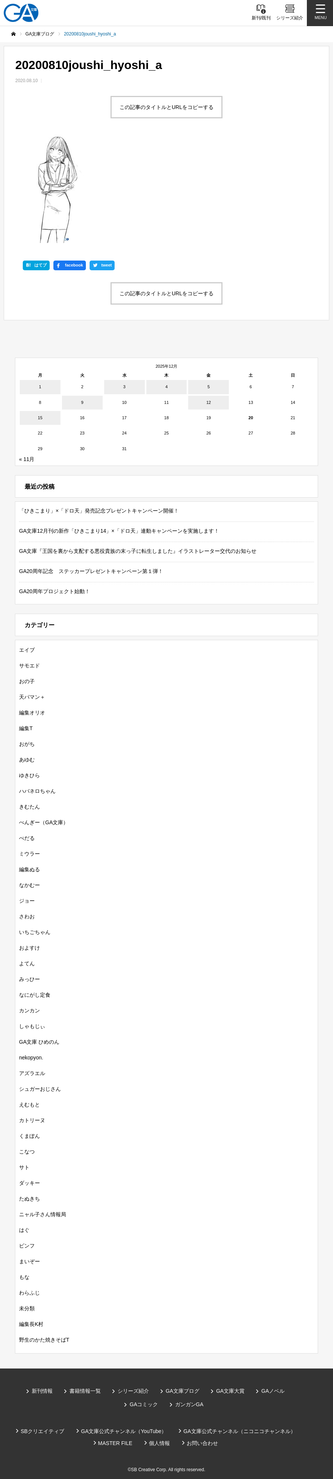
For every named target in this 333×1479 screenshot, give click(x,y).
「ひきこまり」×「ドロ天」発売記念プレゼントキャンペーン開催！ (99, 511)
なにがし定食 (34, 995)
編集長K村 (31, 1324)
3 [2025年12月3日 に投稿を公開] (124, 386)
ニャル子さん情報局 (42, 1214)
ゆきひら (29, 775)
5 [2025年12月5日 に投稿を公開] (209, 386)
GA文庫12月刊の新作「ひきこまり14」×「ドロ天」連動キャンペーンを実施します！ (119, 531)
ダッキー (29, 1183)
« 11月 (26, 459)
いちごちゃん (34, 932)
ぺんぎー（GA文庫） (43, 822)
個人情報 (159, 1443)
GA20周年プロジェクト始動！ (54, 591)
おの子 (27, 681)
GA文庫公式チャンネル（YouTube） (123, 1431)
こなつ (27, 1152)
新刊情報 (42, 1391)
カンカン (29, 1010)
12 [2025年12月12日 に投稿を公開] (208, 402)
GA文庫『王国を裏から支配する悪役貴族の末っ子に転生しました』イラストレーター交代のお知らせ (137, 551)
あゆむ (27, 760)
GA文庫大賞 (230, 1391)
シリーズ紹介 (133, 1391)
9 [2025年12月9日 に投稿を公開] (82, 402)
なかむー (29, 885)
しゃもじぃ (32, 1026)
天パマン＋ (32, 697)
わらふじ (29, 1293)
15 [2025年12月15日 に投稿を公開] (40, 417)
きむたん (29, 807)
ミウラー (29, 854)
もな (24, 1277)
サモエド (29, 666)
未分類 (27, 1308)
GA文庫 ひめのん (39, 1042)
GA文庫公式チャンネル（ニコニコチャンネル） (239, 1431)
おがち (27, 744)
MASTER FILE (115, 1443)
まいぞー (29, 1261)
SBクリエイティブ (42, 1431)
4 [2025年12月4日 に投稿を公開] (166, 386)
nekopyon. (31, 1058)
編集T (26, 728)
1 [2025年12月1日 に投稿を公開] (40, 386)
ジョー (27, 901)
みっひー (29, 979)
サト (24, 1167)
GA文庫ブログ (182, 1391)
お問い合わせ (202, 1443)
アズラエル (32, 1073)
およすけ (29, 948)
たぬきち (29, 1199)
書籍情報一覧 (85, 1391)
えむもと (29, 1105)
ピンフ (27, 1246)
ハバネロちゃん (37, 791)
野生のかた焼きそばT (44, 1340)
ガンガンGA (189, 1404)
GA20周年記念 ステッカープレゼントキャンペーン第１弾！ (91, 571)
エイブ (27, 650)
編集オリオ (32, 713)
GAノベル (272, 1391)
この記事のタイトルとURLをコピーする (166, 107)
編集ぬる (29, 869)
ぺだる (27, 838)
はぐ (24, 1230)
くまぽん (29, 1136)
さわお (27, 916)
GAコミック (144, 1404)
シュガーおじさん (40, 1089)
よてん (27, 963)
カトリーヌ (32, 1120)
